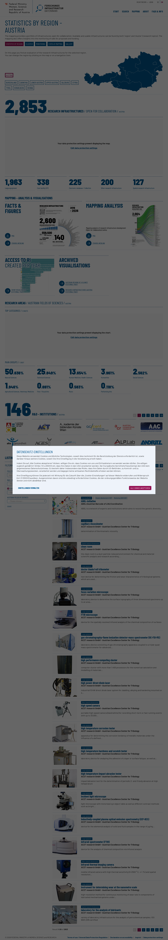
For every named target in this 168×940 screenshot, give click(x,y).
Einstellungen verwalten (28, 488)
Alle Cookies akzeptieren (140, 488)
